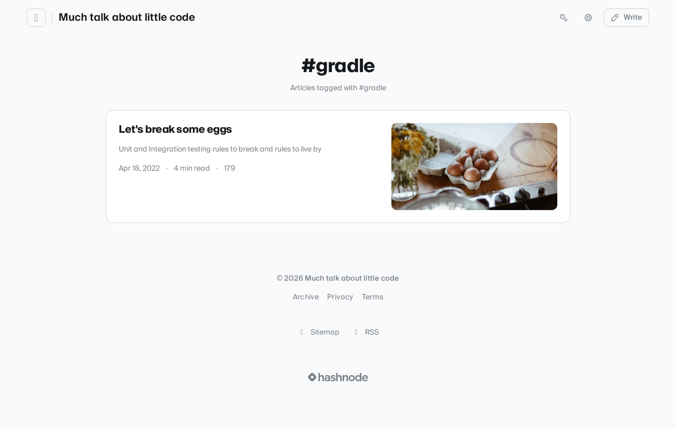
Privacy (340, 297)
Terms (373, 297)
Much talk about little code (127, 17)
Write (627, 17)
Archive (306, 297)
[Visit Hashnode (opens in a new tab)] (338, 377)
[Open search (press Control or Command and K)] (563, 17)
